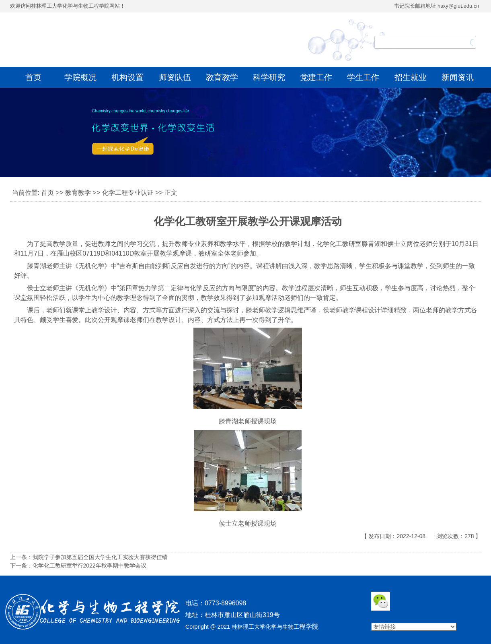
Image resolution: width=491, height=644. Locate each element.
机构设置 (127, 77)
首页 (33, 77)
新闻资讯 (458, 77)
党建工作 (316, 77)
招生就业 (410, 77)
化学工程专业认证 (128, 192)
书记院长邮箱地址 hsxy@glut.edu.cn (436, 6)
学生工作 (363, 77)
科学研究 (269, 77)
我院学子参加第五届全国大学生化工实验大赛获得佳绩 (100, 557)
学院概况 (80, 77)
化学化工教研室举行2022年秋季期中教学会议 (89, 565)
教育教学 (222, 77)
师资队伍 (175, 77)
